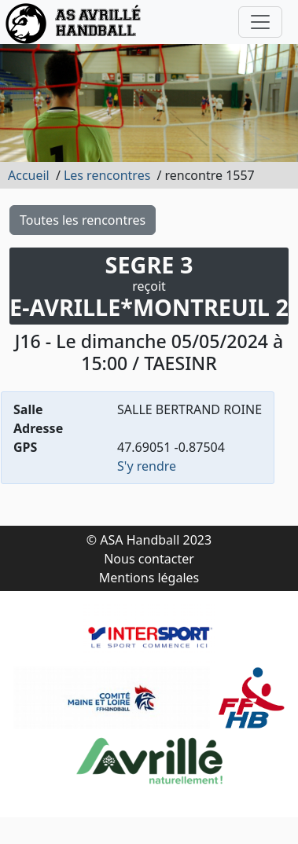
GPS (25, 447)
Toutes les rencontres (82, 220)
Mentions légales (149, 577)
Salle (28, 409)
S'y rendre (146, 466)
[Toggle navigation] (260, 22)
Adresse (38, 428)
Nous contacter (149, 558)
